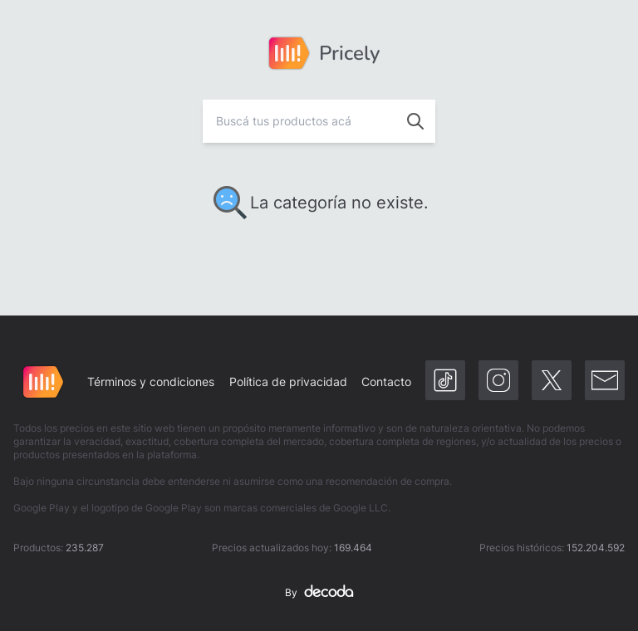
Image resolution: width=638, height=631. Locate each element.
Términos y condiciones (150, 381)
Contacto (386, 381)
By (319, 592)
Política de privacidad (288, 381)
